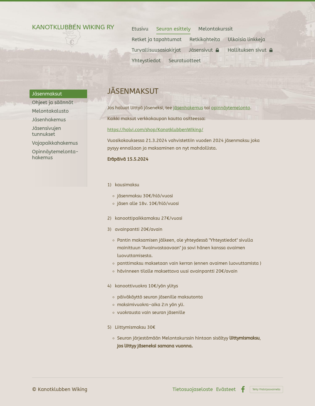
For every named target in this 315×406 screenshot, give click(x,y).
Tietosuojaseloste (193, 389)
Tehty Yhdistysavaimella (266, 389)
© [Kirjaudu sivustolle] (35, 389)
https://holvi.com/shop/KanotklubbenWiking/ (155, 129)
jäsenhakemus (188, 107)
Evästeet (226, 389)
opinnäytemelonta (230, 107)
